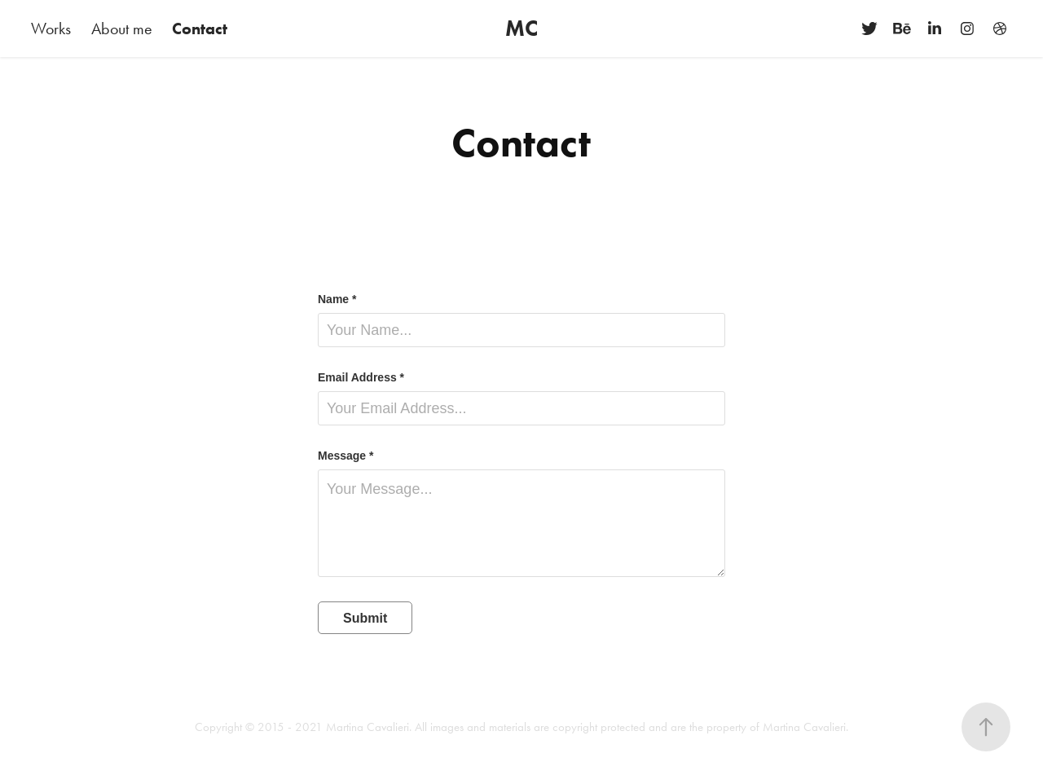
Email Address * (361, 377)
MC (521, 28)
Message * (345, 455)
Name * (337, 299)
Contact (199, 28)
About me (121, 28)
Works (51, 28)
